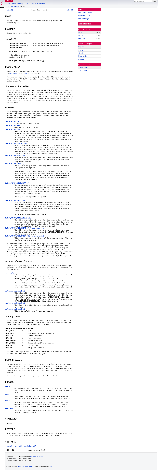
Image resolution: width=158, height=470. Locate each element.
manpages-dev (15, 6)
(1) (14, 125)
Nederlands (82, 56)
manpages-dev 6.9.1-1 (36, 456)
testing (80, 35)
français (81, 50)
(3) (16, 143)
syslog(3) (26, 73)
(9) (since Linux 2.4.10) (25, 228)
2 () (82, 67)
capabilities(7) (30, 446)
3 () (82, 70)
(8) (18, 218)
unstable (81, 38)
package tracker (84, 16)
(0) (14, 121)
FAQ (27, 4)
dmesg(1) (10, 446)
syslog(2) (9, 10)
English (81, 47)
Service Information (38, 4)
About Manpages (18, 4)
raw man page (83, 19)
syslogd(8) (13, 73)
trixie (8, 6)
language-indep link (85, 12)
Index (8, 4)
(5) (14, 163)
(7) (16, 200)
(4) (16, 155)
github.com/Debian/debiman (26, 466)
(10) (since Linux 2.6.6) (25, 236)
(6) (17, 183)
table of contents (85, 24)
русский (81, 59)
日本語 (80, 53)
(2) (14, 129)
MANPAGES (9, 0)
